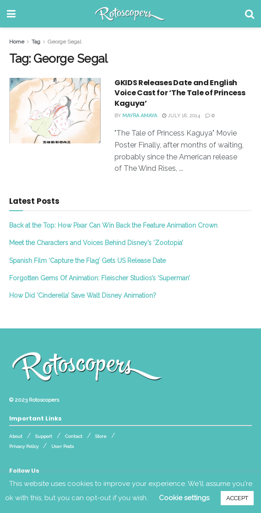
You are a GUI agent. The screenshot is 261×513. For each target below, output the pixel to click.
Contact (73, 436)
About (15, 436)
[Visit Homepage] (130, 14)
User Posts (62, 446)
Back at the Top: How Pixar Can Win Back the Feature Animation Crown (113, 225)
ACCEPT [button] (237, 498)
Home (16, 41)
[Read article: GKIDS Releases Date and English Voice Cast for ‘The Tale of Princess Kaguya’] (55, 110)
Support (43, 436)
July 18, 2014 (181, 116)
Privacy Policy (23, 446)
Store (101, 436)
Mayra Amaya (139, 116)
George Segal (64, 41)
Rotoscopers (44, 400)
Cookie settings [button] (184, 498)
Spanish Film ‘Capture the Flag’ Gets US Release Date (87, 260)
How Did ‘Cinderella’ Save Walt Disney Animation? (82, 295)
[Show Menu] (11, 13)
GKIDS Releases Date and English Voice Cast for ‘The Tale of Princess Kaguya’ (179, 93)
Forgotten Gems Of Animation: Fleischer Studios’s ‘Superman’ (99, 278)
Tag (36, 41)
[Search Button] (249, 13)
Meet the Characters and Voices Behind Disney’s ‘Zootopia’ (96, 242)
